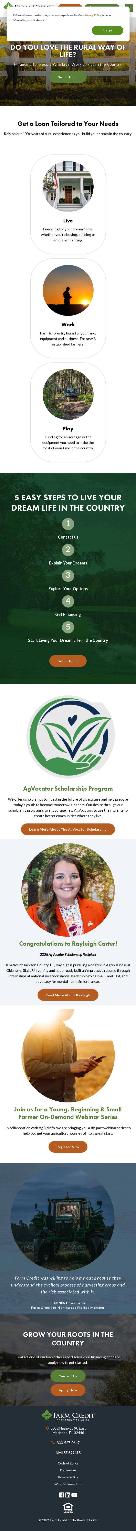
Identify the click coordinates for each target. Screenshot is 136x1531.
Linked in (67, 1495)
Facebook (61, 1495)
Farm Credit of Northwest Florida (68, 1415)
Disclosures (68, 1470)
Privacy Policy (68, 1477)
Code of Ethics (68, 1463)
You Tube (74, 1495)
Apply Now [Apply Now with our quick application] (68, 1390)
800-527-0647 (68, 1442)
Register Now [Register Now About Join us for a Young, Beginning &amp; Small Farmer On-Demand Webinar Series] (68, 1147)
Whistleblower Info (68, 1484)
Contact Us (68, 1376)
